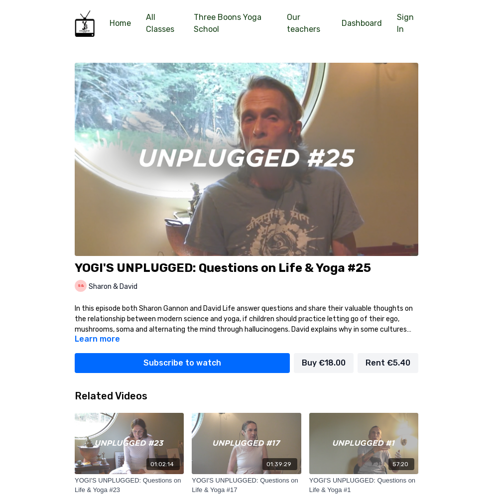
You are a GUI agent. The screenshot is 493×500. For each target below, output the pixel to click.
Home (120, 23)
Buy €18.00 (324, 363)
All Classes (160, 23)
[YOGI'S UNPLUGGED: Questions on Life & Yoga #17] (246, 485)
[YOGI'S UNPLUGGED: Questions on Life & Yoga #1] (363, 485)
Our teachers (303, 23)
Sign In (405, 23)
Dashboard (362, 23)
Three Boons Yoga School (227, 23)
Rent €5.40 (388, 363)
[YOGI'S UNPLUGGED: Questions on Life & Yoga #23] (129, 485)
